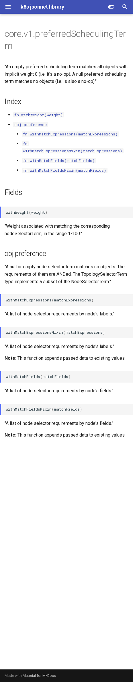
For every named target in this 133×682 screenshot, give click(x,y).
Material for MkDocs (39, 675)
